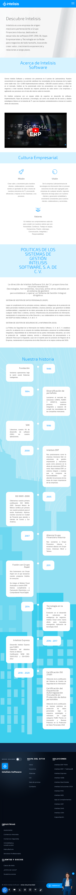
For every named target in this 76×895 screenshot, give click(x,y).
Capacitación (59, 817)
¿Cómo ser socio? (10, 870)
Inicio (31, 765)
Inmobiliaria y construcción (9, 844)
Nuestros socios (10, 874)
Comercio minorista (11, 834)
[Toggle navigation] (72, 3)
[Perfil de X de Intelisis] (20, 890)
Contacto (32, 786)
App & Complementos (62, 800)
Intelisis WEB (59, 778)
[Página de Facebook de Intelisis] (9, 890)
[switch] (19, 759)
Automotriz (8, 830)
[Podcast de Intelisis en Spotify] (35, 890)
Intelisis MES (59, 795)
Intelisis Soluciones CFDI (63, 786)
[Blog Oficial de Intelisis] (25, 890)
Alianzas (32, 773)
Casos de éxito (9, 865)
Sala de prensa (34, 782)
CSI (30, 778)
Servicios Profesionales (12, 854)
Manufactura (8, 849)
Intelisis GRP (59, 804)
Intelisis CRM (59, 813)
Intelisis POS (59, 791)
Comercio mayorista (11, 839)
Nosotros (32, 769)
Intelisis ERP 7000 (61, 765)
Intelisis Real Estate (61, 782)
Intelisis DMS (59, 808)
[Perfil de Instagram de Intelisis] (30, 890)
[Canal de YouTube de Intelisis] (14, 890)
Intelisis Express (60, 773)
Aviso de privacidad (28, 885)
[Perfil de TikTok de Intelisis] (41, 890)
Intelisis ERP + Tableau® (63, 769)
